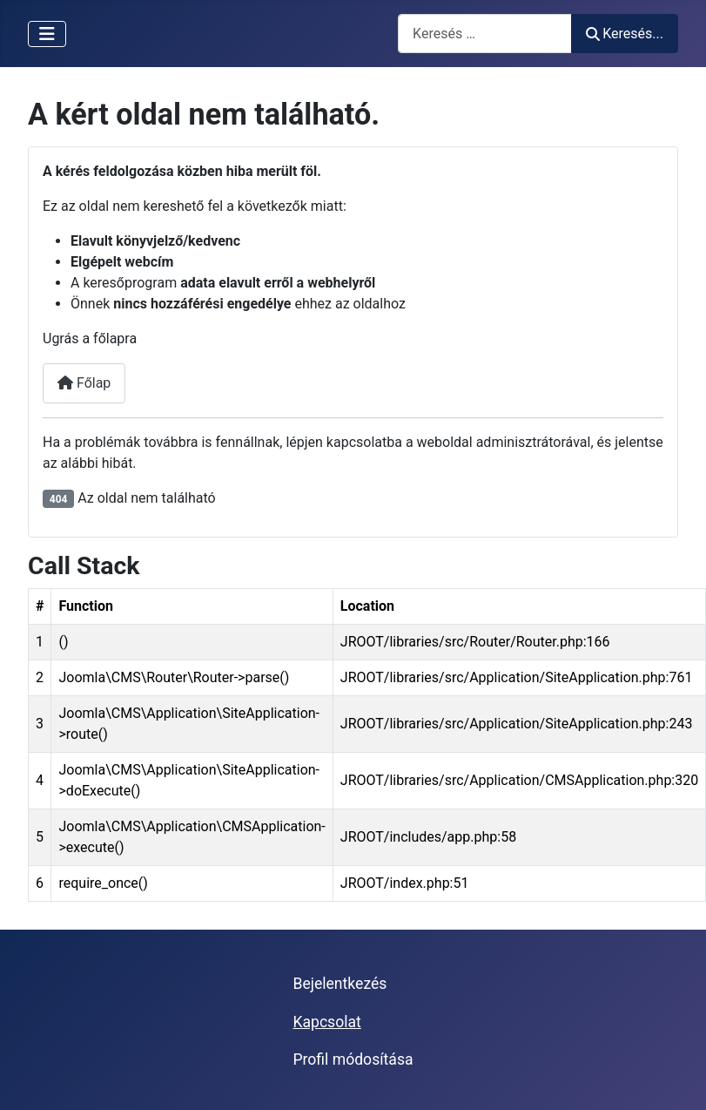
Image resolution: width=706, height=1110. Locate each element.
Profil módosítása (352, 1059)
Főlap (84, 383)
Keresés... (624, 33)
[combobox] (485, 33)
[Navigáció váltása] (47, 34)
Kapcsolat (326, 1022)
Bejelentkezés (339, 983)
